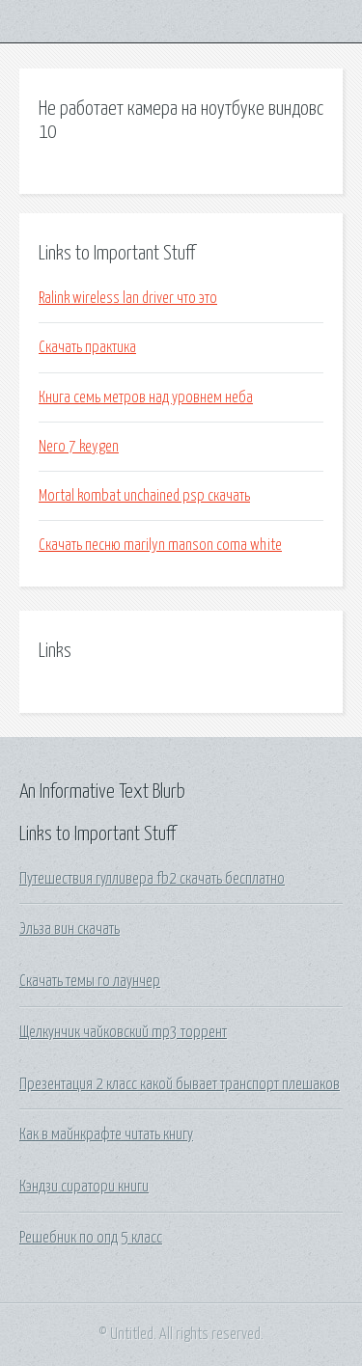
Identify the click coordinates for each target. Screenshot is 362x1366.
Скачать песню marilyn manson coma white (160, 545)
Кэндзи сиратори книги (84, 1186)
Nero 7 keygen (79, 446)
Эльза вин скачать (69, 929)
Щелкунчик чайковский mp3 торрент (123, 1032)
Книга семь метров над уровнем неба (146, 397)
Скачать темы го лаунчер (89, 981)
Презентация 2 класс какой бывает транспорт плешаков (179, 1084)
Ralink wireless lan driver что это (128, 298)
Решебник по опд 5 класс (90, 1237)
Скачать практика (87, 347)
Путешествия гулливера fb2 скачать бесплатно (152, 879)
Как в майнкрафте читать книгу (106, 1134)
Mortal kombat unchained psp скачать (144, 496)
